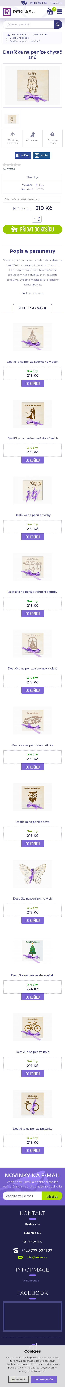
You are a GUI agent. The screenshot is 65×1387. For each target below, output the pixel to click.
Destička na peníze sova (32, 822)
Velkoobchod (31, 1280)
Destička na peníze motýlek (32, 898)
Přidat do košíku (32, 229)
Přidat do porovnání (13, 138)
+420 (36, 1250)
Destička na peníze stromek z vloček (32, 361)
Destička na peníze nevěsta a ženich (32, 438)
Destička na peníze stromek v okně (32, 668)
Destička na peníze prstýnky (32, 1128)
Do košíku (32, 383)
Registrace (56, 3)
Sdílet (22, 155)
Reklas (40, 185)
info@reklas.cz (37, 1257)
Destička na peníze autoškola (32, 745)
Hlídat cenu (32, 137)
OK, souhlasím (44, 1379)
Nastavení (18, 1379)
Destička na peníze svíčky (33, 515)
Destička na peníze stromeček (32, 975)
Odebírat (52, 1196)
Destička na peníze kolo (32, 1052)
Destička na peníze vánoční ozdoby (32, 591)
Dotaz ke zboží (52, 138)
